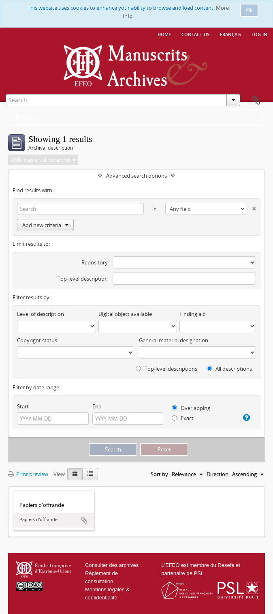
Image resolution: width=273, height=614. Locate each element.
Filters (28, 118)
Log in (259, 33)
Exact (183, 418)
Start (23, 406)
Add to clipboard (84, 520)
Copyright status (37, 340)
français (230, 33)
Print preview (28, 474)
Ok (249, 10)
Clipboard (256, 100)
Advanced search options (136, 175)
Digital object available (125, 314)
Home (164, 33)
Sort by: (160, 474)
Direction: (218, 474)
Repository (94, 262)
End (97, 406)
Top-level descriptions (166, 368)
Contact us (195, 33)
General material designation (173, 340)
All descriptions (229, 368)
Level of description (40, 314)
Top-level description (83, 278)
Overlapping (191, 408)
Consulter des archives (112, 565)
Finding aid (192, 314)
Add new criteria (45, 225)
